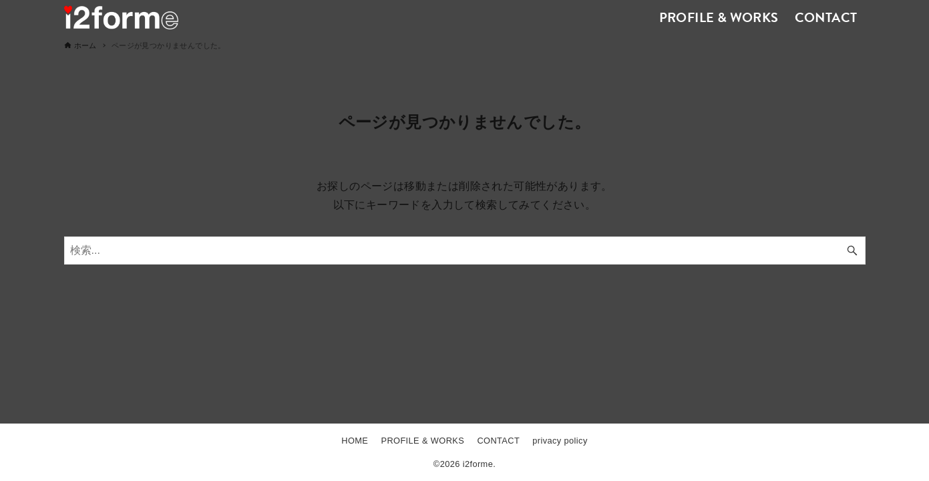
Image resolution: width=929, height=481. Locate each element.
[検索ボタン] (852, 250)
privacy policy (559, 441)
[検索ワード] (465, 250)
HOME (354, 441)
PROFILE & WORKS (422, 441)
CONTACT (498, 441)
